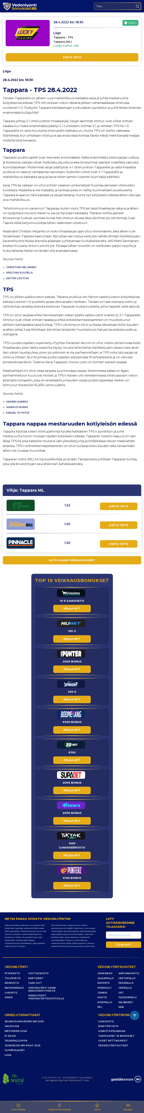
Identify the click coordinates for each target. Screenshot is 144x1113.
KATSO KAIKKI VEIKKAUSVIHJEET (72, 560)
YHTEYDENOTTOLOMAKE (76, 1077)
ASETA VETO (72, 57)
